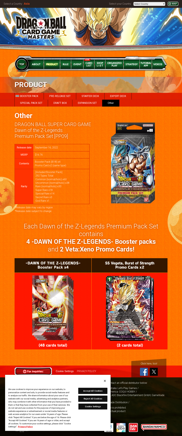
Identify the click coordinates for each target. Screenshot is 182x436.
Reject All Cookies (93, 398)
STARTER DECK (90, 96)
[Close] (104, 380)
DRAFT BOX (60, 102)
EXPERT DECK (118, 96)
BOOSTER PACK (27, 96)
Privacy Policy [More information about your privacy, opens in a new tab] (25, 426)
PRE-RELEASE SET (60, 96)
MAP (174, 3)
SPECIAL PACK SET (31, 102)
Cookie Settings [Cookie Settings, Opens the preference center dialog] (93, 406)
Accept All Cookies (92, 391)
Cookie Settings (65, 371)
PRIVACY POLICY (86, 371)
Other (111, 102)
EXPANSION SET (87, 102)
